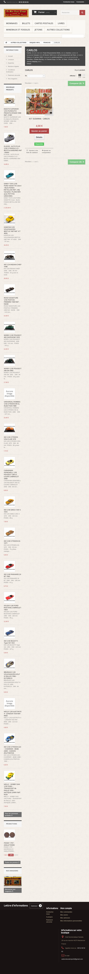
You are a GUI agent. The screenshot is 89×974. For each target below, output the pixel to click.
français (36, 55)
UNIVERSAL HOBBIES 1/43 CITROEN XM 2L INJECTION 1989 (12, 404)
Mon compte (66, 908)
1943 (51, 55)
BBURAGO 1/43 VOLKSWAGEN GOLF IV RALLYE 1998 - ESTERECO (12, 675)
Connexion (80, 2)
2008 (41, 57)
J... (41, 61)
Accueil (10, 56)
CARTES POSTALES (44, 23)
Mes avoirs (64, 915)
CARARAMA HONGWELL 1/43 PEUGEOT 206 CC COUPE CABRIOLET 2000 (11, 474)
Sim (59, 59)
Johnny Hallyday (32, 61)
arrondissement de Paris (67, 55)
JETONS (38, 29)
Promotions (11, 824)
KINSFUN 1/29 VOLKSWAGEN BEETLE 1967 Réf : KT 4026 (12, 230)
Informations (12, 50)
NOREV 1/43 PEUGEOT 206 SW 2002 (12, 369)
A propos (49, 917)
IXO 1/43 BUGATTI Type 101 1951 (11, 642)
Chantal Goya (51, 59)
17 (33, 57)
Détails (29, 64)
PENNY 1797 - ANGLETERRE (9, 844)
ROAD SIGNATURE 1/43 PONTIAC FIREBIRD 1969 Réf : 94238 (11, 301)
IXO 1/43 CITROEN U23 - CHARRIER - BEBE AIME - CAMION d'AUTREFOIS (12, 750)
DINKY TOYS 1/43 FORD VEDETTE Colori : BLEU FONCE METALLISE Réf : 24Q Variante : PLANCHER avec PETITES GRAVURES (12, 190)
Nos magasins (12, 79)
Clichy (29, 57)
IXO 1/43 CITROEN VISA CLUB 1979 (11, 438)
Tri (26, 76)
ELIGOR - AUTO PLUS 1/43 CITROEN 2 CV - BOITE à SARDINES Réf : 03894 (13, 149)
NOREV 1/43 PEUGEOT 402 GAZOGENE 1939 (12, 336)
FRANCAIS (46, 42)
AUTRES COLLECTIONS (58, 29)
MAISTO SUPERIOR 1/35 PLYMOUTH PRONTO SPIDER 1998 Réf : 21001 (12, 112)
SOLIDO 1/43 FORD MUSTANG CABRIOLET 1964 (12, 608)
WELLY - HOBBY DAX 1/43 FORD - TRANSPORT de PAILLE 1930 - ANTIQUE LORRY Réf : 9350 (12, 789)
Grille (79, 76)
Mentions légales (13, 66)
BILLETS (26, 23)
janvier (37, 57)
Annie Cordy (73, 59)
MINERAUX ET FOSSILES (18, 29)
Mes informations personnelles (71, 921)
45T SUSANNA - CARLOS (39, 119)
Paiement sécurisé (14, 75)
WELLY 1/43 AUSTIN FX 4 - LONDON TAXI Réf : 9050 (12, 714)
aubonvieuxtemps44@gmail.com (72, 959)
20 (43, 55)
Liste (84, 76)
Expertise (11, 63)
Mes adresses (65, 918)
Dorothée (30, 59)
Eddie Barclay (39, 59)
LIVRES (61, 23)
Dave (65, 59)
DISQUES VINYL (35, 42)
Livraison (11, 59)
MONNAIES (11, 23)
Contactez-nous (68, 2)
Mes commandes (66, 912)
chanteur (68, 53)
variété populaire (57, 57)
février (47, 55)
